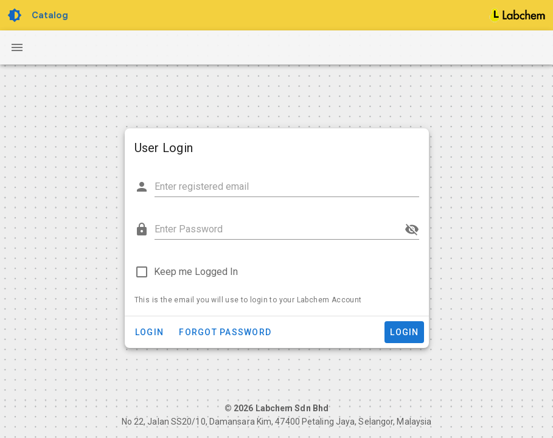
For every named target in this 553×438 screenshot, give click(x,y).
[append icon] (412, 229)
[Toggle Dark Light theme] (16, 15)
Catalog (50, 15)
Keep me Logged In (196, 271)
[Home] (517, 15)
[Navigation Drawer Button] (17, 47)
